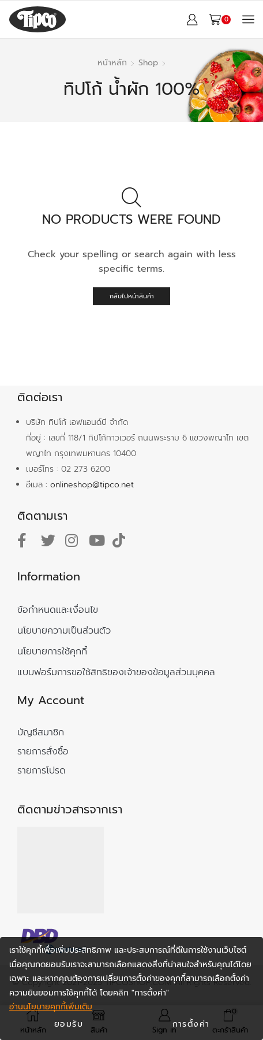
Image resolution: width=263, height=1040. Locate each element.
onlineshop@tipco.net (92, 485)
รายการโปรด (41, 771)
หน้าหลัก (112, 63)
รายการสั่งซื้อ (43, 751)
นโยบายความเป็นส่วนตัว (64, 631)
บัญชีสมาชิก (40, 732)
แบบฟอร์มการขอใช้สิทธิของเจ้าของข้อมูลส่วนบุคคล (116, 672)
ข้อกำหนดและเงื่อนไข (57, 610)
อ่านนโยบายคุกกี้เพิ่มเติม (50, 1007)
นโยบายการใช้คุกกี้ (52, 651)
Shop (148, 63)
